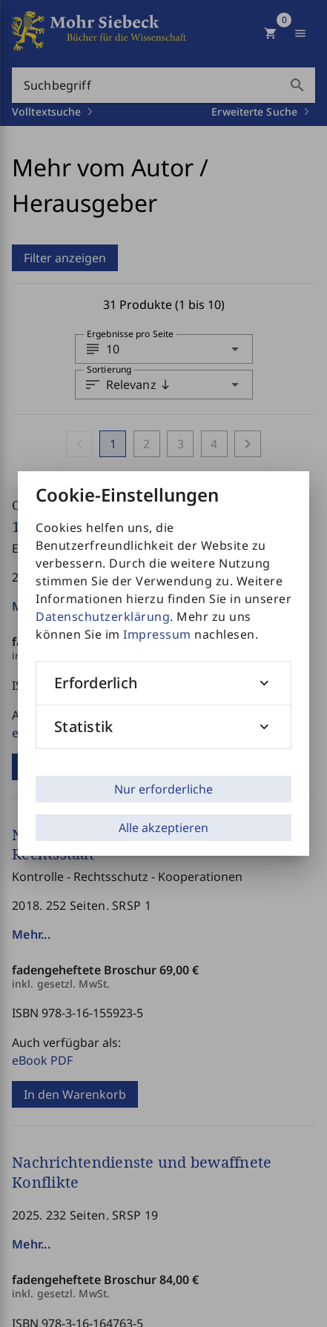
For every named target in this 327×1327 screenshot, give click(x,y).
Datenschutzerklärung (103, 616)
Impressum (157, 634)
